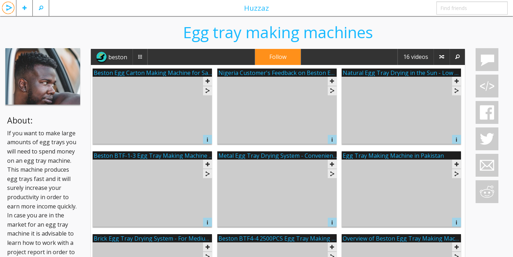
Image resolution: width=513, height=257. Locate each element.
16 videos (415, 57)
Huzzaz (256, 8)
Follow (277, 57)
